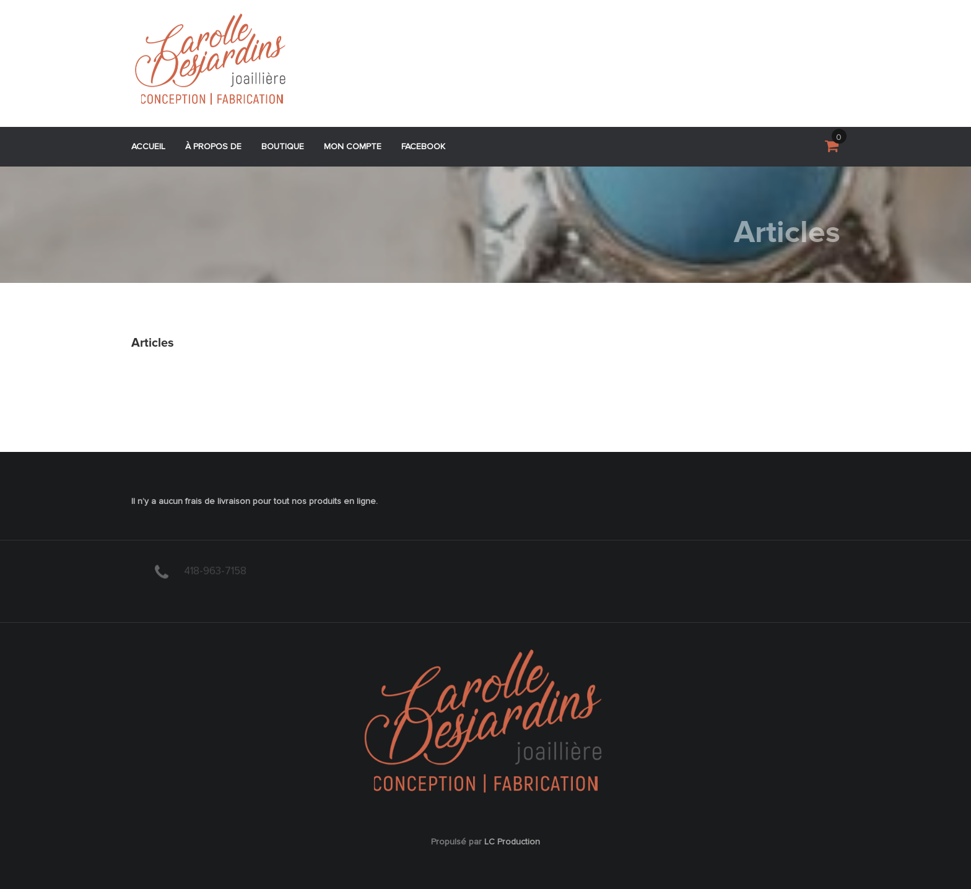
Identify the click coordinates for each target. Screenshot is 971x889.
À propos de (213, 146)
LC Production (512, 842)
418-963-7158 (215, 570)
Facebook (423, 146)
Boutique (282, 146)
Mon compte (352, 146)
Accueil (148, 146)
